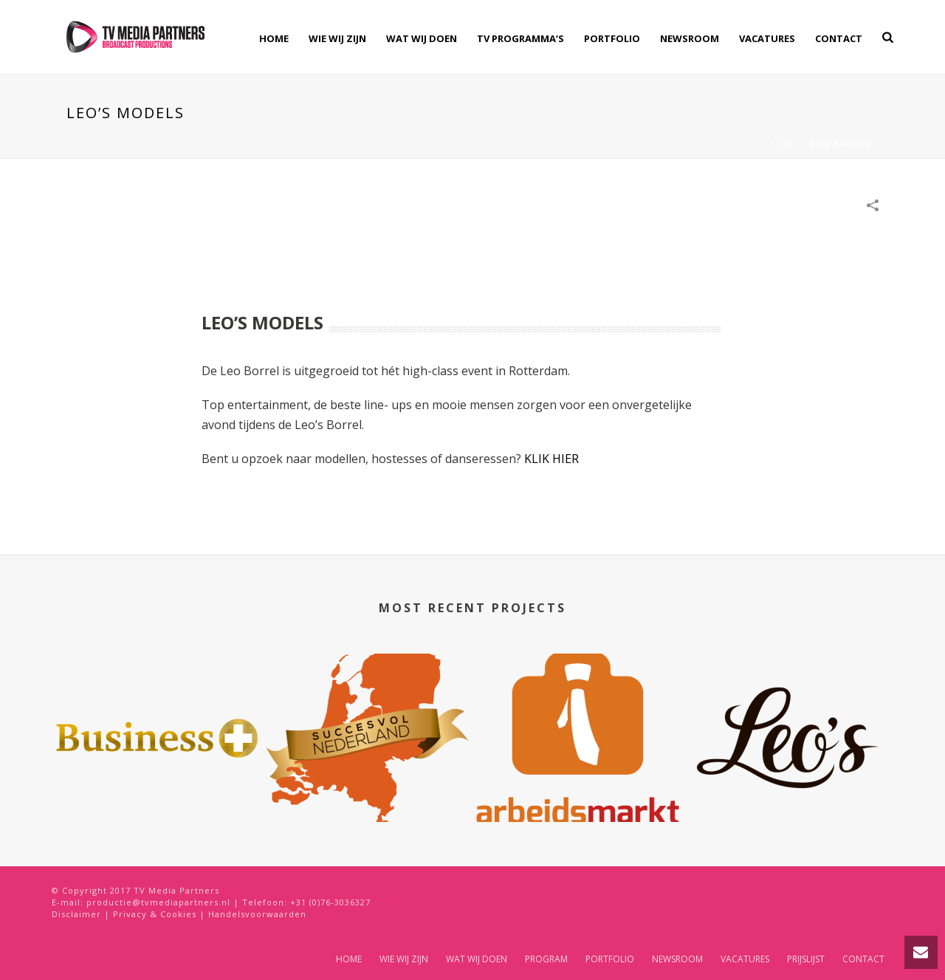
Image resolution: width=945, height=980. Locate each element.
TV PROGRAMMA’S (520, 38)
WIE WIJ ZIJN (337, 38)
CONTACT (838, 38)
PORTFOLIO (612, 38)
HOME (274, 38)
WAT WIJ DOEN (421, 38)
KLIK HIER (551, 458)
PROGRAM (546, 959)
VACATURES (767, 38)
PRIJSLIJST (806, 959)
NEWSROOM (689, 38)
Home (782, 144)
